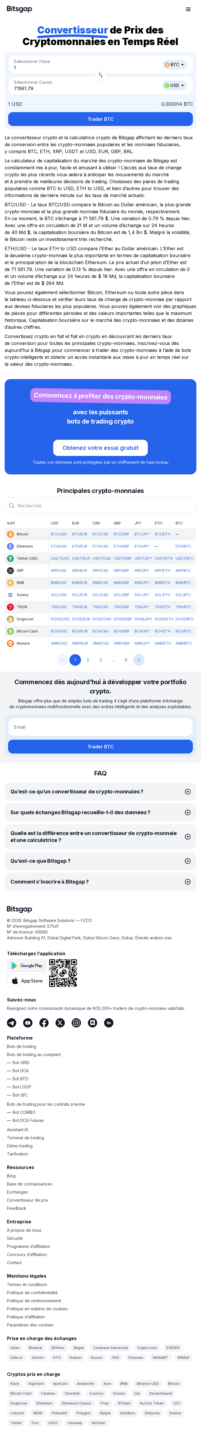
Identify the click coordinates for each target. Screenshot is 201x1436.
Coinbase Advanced (110, 1348)
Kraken (76, 1357)
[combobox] (100, 506)
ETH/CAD (100, 546)
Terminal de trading (25, 1137)
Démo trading (20, 1145)
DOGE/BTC (185, 619)
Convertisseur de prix (27, 1200)
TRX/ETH (162, 607)
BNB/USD (59, 582)
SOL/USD (59, 595)
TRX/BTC (183, 607)
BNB (124, 1383)
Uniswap (74, 1423)
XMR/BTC (184, 643)
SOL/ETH (162, 595)
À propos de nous (24, 1230)
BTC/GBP (121, 534)
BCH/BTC (183, 631)
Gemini (38, 1357)
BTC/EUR (79, 534)
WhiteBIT (160, 1357)
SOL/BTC (183, 595)
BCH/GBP (122, 631)
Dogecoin (18, 1403)
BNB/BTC (183, 582)
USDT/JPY (143, 558)
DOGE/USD (60, 619)
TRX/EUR (79, 607)
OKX (115, 1357)
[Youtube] (27, 1022)
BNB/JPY (141, 582)
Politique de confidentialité (32, 1292)
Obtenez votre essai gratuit (100, 447)
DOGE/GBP (123, 619)
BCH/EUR (80, 631)
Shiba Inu (152, 1413)
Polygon (83, 1413)
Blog (11, 1175)
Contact (14, 1262)
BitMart (183, 1357)
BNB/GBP (121, 582)
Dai (137, 1393)
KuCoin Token (152, 1403)
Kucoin (96, 1357)
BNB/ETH (162, 582)
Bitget (79, 1348)
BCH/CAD (101, 631)
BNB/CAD (100, 582)
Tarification (17, 1153)
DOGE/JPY (143, 619)
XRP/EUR (79, 570)
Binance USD (148, 1383)
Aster (14, 1348)
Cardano (48, 1393)
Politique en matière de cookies (37, 1308)
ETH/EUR (79, 546)
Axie (107, 1383)
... (113, 659)
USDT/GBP (123, 558)
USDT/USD (60, 558)
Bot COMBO (24, 1112)
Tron (35, 1423)
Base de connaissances (29, 1183)
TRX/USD (59, 607)
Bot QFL (20, 1094)
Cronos (119, 1393)
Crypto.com (147, 1348)
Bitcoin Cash (21, 1393)
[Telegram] (11, 1022)
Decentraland (160, 1393)
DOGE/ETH (164, 619)
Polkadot (59, 1413)
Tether (16, 1423)
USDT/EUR (81, 558)
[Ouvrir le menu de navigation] (188, 9)
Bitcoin (174, 1383)
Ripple (105, 1413)
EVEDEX (173, 1348)
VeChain (98, 1423)
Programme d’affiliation (28, 1246)
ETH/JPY (141, 546)
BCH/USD (59, 631)
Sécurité (15, 1238)
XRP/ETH (162, 570)
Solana (175, 1413)
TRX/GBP (121, 607)
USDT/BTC (185, 558)
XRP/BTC (183, 570)
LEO (176, 1403)
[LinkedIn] (108, 1022)
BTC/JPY (141, 534)
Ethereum (44, 1403)
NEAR (38, 1413)
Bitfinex (57, 1348)
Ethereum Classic (76, 1403)
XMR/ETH (163, 643)
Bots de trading (21, 1046)
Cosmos (96, 1393)
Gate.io (16, 1357)
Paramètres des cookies (30, 1324)
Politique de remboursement (34, 1300)
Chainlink (72, 1393)
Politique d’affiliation (26, 1316)
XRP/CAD (100, 570)
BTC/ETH (162, 534)
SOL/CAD (100, 595)
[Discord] (92, 1022)
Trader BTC (100, 119)
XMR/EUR (80, 643)
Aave (14, 1383)
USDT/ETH (164, 558)
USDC (53, 1423)
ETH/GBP (121, 546)
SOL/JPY (141, 595)
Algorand (36, 1383)
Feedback (16, 1208)
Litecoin (17, 1413)
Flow (105, 1403)
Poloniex (135, 1357)
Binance (35, 1348)
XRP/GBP (121, 570)
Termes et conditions (27, 1284)
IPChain (124, 1403)
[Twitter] (60, 1022)
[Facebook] (44, 1022)
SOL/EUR (79, 595)
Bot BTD (20, 1078)
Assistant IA (17, 1129)
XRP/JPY (141, 570)
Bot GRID (21, 1062)
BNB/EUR (79, 582)
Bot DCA (21, 1070)
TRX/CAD (100, 607)
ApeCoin (60, 1383)
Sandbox (127, 1413)
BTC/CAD (100, 534)
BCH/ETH (163, 631)
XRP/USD (59, 570)
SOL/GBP (121, 595)
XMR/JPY (142, 643)
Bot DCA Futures (28, 1120)
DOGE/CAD (102, 619)
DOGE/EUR (81, 619)
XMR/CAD (101, 643)
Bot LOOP (22, 1086)
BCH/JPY (142, 631)
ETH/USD (59, 546)
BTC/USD (59, 534)
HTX (56, 1357)
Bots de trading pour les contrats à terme (46, 1104)
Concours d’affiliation (27, 1254)
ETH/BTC (183, 546)
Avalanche (85, 1383)
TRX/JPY (141, 607)
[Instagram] (76, 1022)
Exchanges (17, 1192)
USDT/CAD (102, 558)
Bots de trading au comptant (34, 1054)
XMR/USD (59, 643)
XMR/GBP (122, 643)
